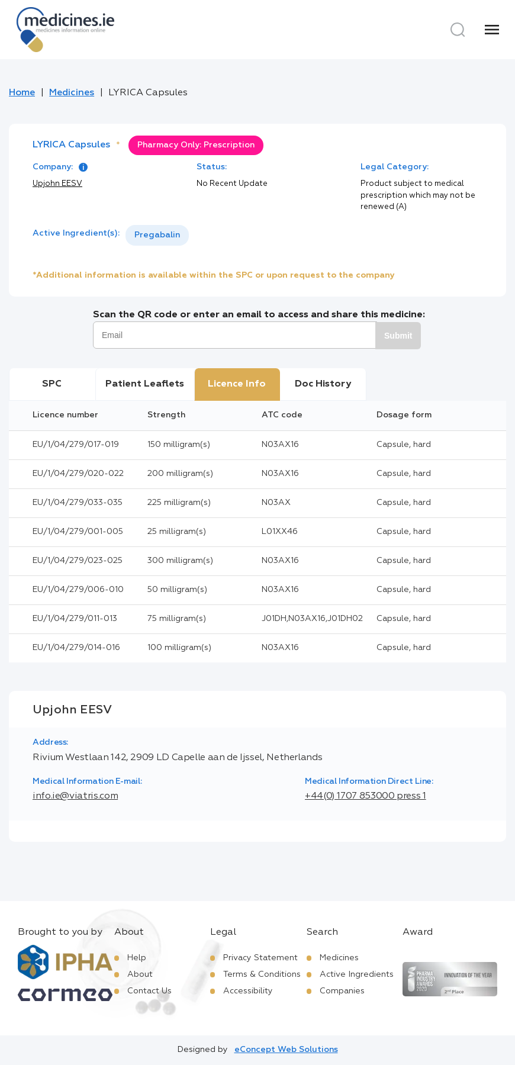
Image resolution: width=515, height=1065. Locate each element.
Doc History (323, 384)
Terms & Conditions (262, 974)
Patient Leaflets (144, 384)
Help (136, 958)
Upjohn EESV (57, 184)
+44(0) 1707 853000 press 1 (365, 796)
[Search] (457, 29)
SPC (52, 384)
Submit (398, 335)
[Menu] (492, 29)
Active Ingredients (357, 974)
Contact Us (149, 991)
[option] (157, 235)
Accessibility (248, 991)
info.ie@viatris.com (75, 796)
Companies (342, 991)
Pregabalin (157, 235)
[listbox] (157, 235)
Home (22, 93)
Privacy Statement (260, 958)
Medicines (71, 93)
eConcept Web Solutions (286, 1049)
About (140, 974)
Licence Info (237, 384)
